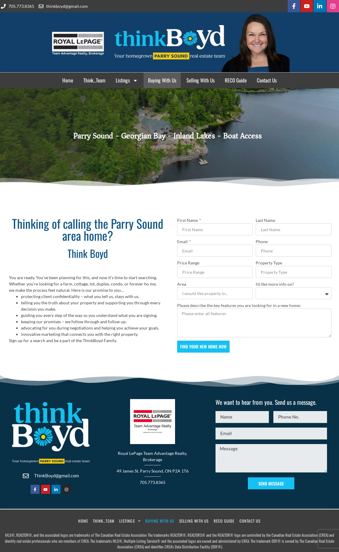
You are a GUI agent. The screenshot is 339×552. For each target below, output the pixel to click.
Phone (262, 240)
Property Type (269, 261)
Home (67, 79)
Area (181, 283)
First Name (188, 219)
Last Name (265, 219)
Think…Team (94, 79)
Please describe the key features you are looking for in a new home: (239, 304)
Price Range (188, 261)
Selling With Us (200, 79)
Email (183, 240)
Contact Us (267, 79)
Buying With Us (162, 79)
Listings (127, 79)
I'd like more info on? (275, 283)
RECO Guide (236, 79)
